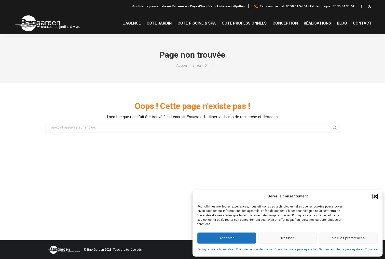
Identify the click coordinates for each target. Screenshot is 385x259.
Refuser (287, 238)
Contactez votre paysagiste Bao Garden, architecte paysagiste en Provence (326, 249)
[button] (375, 196)
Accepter (226, 238)
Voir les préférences (348, 238)
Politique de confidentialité (215, 249)
